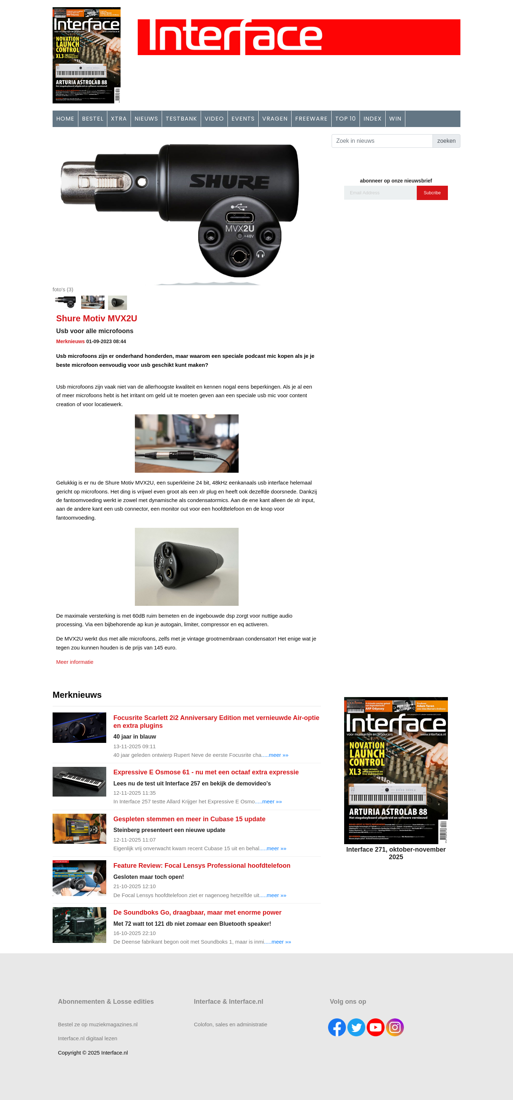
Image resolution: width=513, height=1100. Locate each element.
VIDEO (214, 119)
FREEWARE (311, 119)
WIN (395, 119)
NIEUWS (146, 119)
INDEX (372, 119)
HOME (65, 119)
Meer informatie (74, 662)
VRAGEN (275, 119)
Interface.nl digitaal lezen (87, 1038)
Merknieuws (70, 341)
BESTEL (92, 119)
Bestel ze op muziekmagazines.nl (98, 1024)
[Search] (382, 141)
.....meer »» (275, 755)
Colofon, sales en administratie (230, 1024)
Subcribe (432, 192)
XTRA (119, 119)
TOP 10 (345, 119)
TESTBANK (181, 119)
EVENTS (243, 119)
